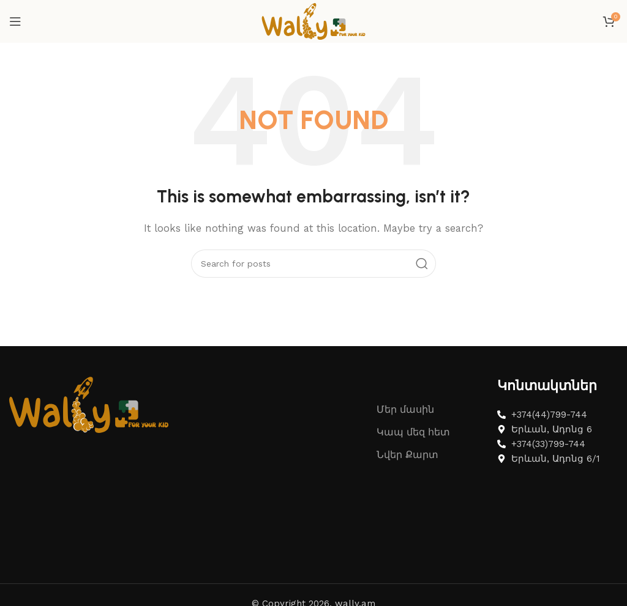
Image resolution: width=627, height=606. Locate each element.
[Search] (313, 263)
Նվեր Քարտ (407, 454)
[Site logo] (313, 20)
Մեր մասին (405, 409)
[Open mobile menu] (15, 21)
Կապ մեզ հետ (413, 432)
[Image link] (88, 403)
